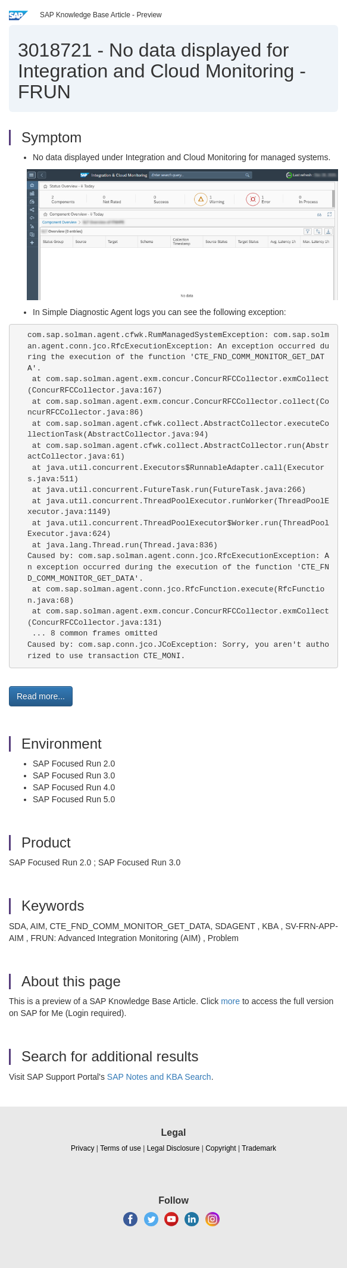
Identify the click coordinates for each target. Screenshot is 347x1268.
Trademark (259, 1148)
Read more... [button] (41, 696)
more (230, 1001)
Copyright (220, 1148)
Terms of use (120, 1148)
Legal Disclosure (173, 1148)
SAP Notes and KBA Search (159, 1077)
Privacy (82, 1148)
